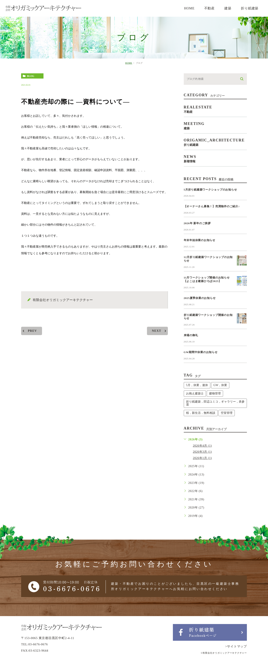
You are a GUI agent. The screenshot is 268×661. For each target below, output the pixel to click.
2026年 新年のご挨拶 (197, 223)
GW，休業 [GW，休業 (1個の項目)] (220, 385)
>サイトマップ (236, 646)
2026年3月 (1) (202, 451)
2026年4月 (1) (202, 445)
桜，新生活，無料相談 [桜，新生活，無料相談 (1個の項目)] (200, 412)
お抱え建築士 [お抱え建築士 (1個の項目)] (195, 393)
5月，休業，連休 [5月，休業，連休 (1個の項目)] (197, 385)
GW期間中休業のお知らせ (201, 352)
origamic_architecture (215, 142)
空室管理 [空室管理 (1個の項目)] (226, 412)
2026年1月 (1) (202, 458)
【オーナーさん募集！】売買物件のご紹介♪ (212, 206)
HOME (128, 63)
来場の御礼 (191, 335)
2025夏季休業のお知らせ (200, 298)
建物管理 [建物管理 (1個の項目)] (215, 393)
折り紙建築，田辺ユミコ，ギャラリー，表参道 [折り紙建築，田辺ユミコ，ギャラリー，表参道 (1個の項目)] (215, 403)
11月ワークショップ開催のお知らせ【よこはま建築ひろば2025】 (207, 279)
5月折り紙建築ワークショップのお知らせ (210, 189)
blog (30, 76)
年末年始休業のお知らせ (199, 240)
